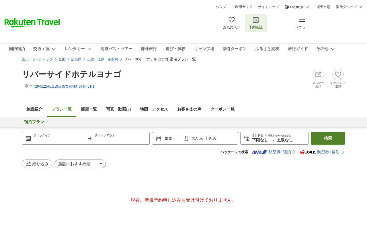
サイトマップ (268, 7)
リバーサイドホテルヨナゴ (71, 74)
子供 (208, 138)
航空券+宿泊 (271, 152)
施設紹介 (34, 109)
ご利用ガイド (242, 7)
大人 (195, 138)
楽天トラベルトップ (37, 59)
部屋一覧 (89, 109)
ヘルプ (221, 7)
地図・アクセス (154, 109)
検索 (328, 138)
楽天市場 (323, 7)
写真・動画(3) (118, 109)
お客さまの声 (189, 109)
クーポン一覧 (222, 109)
